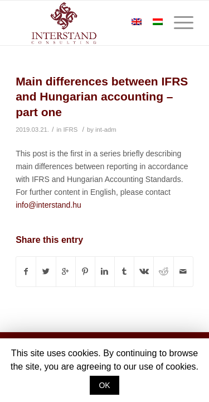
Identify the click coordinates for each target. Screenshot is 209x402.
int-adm (105, 129)
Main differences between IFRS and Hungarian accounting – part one (102, 96)
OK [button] (104, 385)
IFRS (70, 129)
